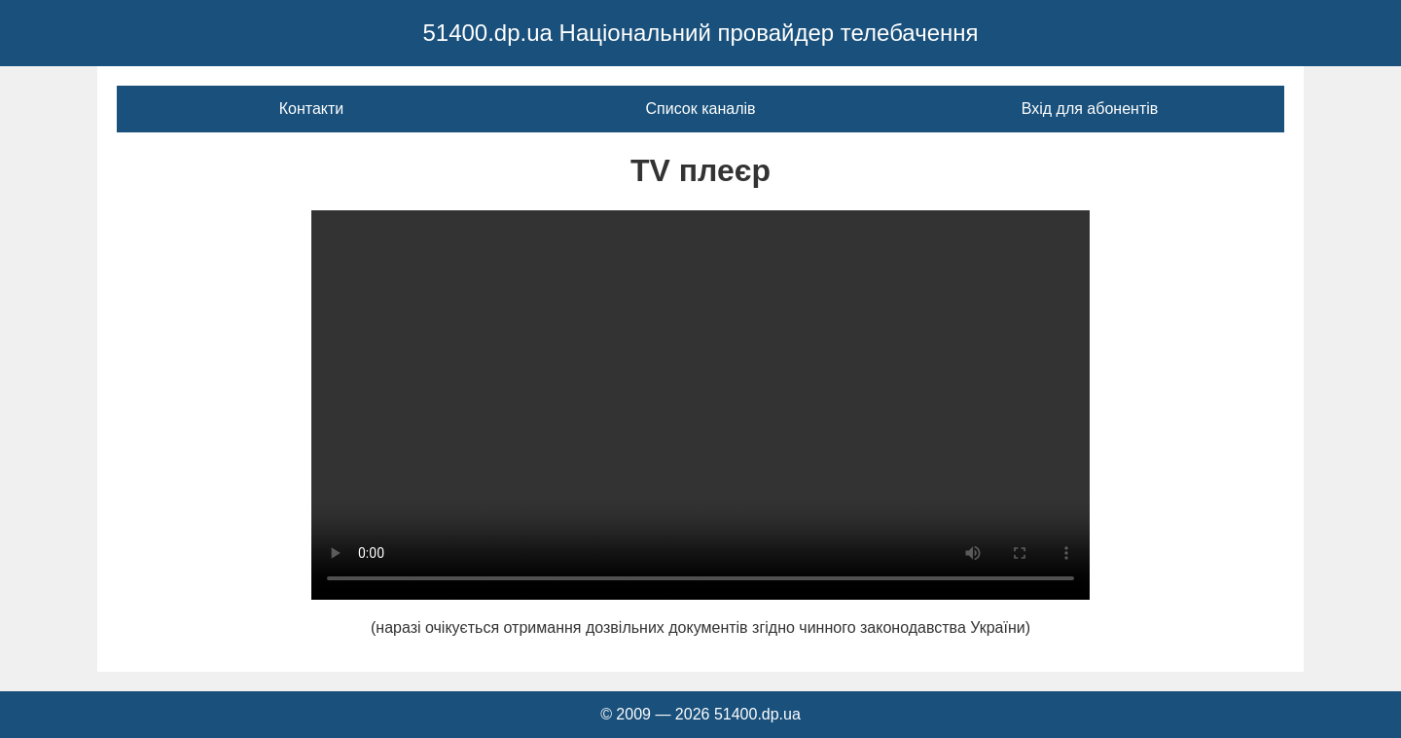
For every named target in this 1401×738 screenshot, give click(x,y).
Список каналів (700, 108)
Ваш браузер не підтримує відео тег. (700, 405)
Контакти (311, 108)
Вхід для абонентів (1090, 108)
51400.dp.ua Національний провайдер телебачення (700, 32)
